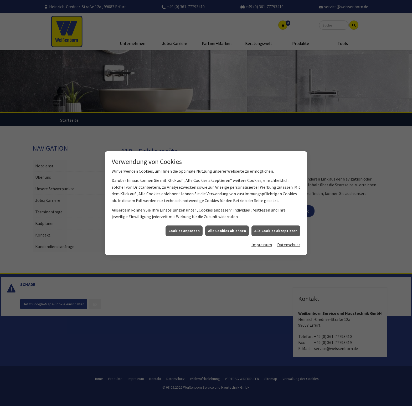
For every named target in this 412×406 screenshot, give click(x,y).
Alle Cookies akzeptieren (275, 217)
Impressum (261, 231)
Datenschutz (288, 231)
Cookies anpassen (184, 217)
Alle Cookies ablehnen (227, 217)
